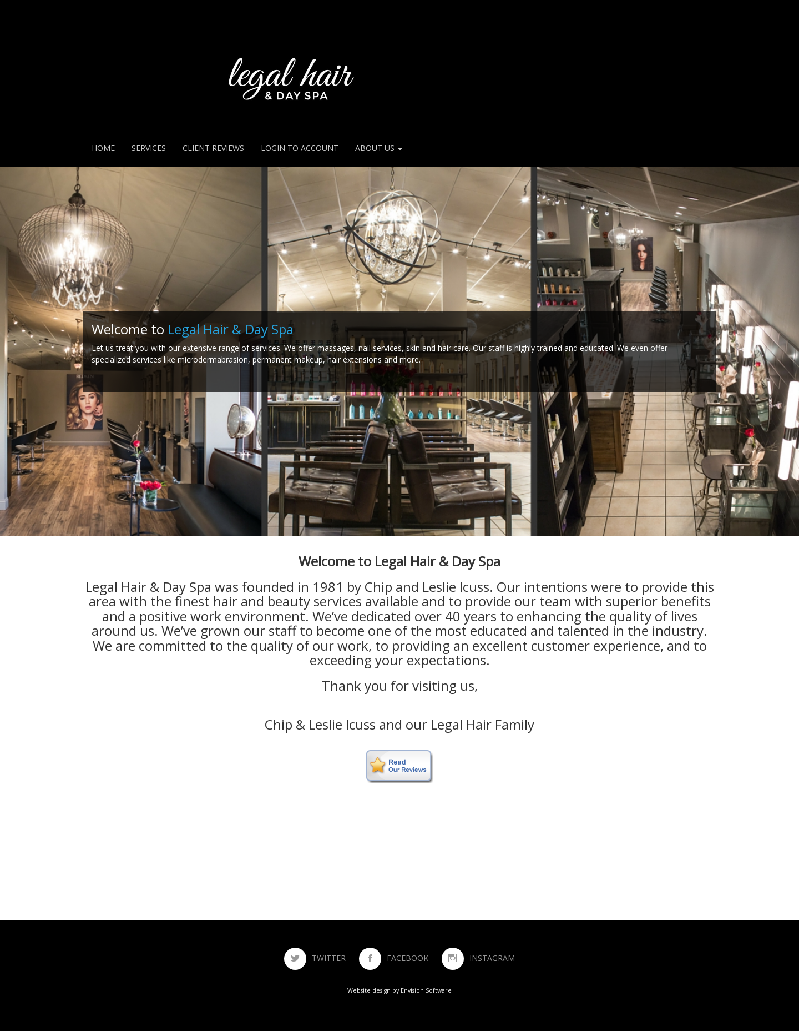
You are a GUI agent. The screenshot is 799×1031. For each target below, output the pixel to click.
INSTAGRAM (492, 958)
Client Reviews (213, 148)
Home (103, 148)
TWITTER (334, 958)
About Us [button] (378, 148)
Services (149, 148)
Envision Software (426, 990)
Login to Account (299, 148)
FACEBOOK (413, 958)
